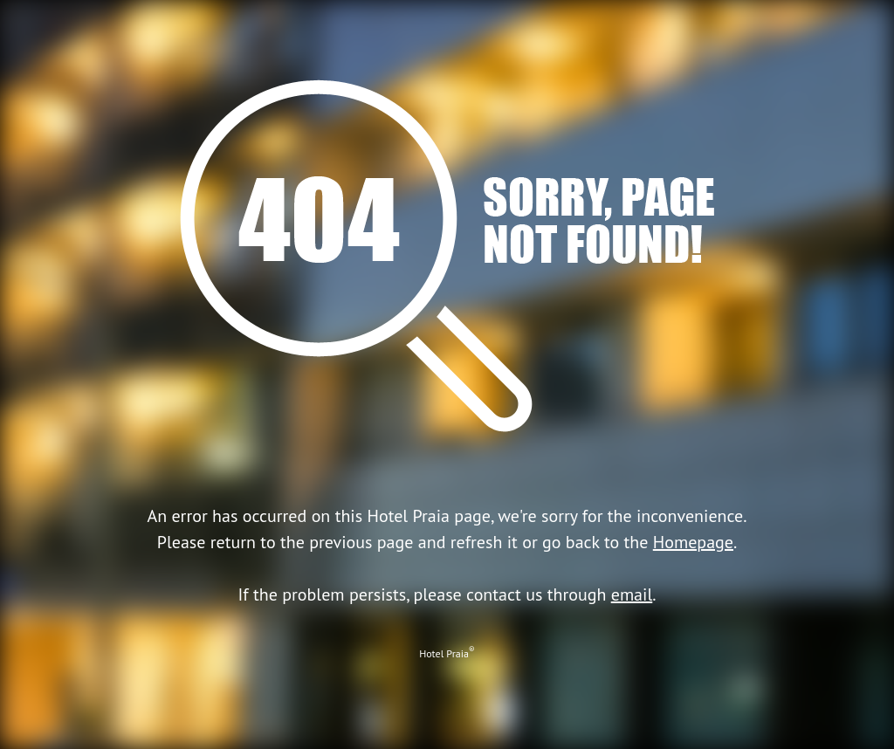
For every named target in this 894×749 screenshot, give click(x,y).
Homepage (693, 542)
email (632, 594)
